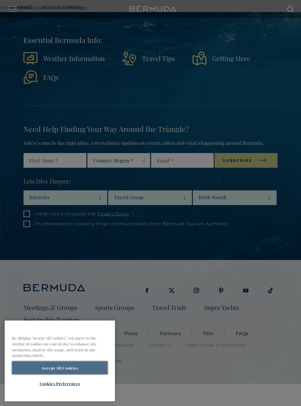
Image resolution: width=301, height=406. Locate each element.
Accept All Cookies (59, 367)
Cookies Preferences (60, 383)
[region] (60, 361)
